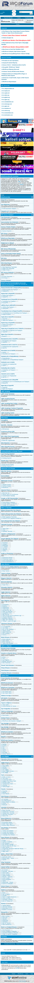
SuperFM (4, 387)
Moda (3, 892)
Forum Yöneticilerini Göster (23, 943)
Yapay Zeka (5, 528)
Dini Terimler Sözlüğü (7, 844)
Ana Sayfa (2, 13)
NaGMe (3, 744)
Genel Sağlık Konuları (7, 771)
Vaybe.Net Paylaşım (7, 320)
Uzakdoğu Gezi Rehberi (8, 835)
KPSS (3, 657)
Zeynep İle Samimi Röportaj (10, 62)
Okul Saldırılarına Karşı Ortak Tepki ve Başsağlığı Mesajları (14, 43)
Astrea (3, 749)
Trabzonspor (5, 608)
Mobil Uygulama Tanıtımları (9, 517)
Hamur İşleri (5, 872)
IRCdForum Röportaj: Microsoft (11, 69)
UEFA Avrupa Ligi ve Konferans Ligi (11, 615)
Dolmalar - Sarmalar (7, 871)
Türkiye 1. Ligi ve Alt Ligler (8, 621)
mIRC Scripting (5, 391)
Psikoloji (4, 768)
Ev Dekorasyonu (6, 800)
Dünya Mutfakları (6, 879)
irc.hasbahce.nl (7, 108)
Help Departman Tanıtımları (9, 267)
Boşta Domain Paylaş (7, 464)
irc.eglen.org (6, 99)
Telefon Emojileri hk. (8, 37)
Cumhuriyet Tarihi (6, 779)
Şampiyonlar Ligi (6, 610)
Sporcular (4, 917)
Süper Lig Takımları (7, 611)
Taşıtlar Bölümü (6, 905)
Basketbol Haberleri (7, 618)
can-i (3, 748)
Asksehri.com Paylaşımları (8, 375)
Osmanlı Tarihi (5, 782)
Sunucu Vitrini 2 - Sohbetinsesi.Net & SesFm (14, 65)
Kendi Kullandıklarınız (7, 561)
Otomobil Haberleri (6, 907)
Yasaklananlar (28, 17)
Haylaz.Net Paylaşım (7, 295)
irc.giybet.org (6, 97)
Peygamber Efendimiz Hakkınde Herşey (12, 848)
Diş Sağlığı (4, 772)
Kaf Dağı (4, 752)
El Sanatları (5, 799)
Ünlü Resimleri (5, 930)
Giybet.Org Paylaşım (7, 324)
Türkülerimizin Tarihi (7, 783)
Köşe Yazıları (5, 571)
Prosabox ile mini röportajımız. (11, 60)
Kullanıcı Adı (14, 20)
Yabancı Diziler (5, 630)
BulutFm (4, 336)
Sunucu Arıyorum (6, 231)
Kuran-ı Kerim (5, 850)
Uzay (3, 530)
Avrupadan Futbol (6, 612)
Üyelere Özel (4, 675)
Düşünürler (4, 920)
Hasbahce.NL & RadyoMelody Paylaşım (12, 359)
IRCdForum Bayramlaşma (9, 81)
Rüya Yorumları (6, 810)
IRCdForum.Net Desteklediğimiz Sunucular (13, 283)
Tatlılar (3, 881)
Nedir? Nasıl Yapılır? (7, 823)
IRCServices (5, 429)
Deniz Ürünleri (5, 874)
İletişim (12, 973)
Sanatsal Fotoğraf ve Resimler (9, 932)
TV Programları (5, 626)
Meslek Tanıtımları (6, 661)
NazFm (3, 371)
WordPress (4, 487)
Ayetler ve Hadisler (6, 841)
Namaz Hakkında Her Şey (8, 846)
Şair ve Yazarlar (6, 923)
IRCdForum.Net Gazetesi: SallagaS (11, 721)
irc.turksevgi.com (7, 104)
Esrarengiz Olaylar (6, 822)
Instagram (4, 544)
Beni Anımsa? (29, 20)
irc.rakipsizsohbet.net (8, 88)
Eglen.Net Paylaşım (7, 388)
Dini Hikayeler (5, 843)
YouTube (4, 548)
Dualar (3, 840)
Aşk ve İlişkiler (5, 894)
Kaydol (17, 24)
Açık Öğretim (5, 660)
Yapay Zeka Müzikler (7, 643)
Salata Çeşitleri (5, 875)
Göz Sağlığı (5, 769)
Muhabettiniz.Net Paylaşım (8, 340)
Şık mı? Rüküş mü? (7, 901)
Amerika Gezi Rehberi (7, 833)
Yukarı (31, 973)
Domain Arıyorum (6, 466)
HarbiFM (4, 342)
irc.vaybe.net (6, 93)
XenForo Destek (6, 486)
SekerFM (4, 318)
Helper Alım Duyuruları (7, 268)
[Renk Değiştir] (14, 14)
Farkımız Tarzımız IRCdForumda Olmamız (13, 71)
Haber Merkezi (5, 564)
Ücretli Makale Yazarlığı (8, 495)
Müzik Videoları (5, 642)
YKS (3, 658)
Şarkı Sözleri (5, 640)
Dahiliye (4, 767)
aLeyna (3, 745)
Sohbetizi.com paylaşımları (9, 364)
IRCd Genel (4, 417)
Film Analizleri (5, 633)
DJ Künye (4, 278)
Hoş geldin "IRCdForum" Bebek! (11, 67)
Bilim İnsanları (5, 916)
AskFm (3, 365)
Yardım (18, 17)
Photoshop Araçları (6, 559)
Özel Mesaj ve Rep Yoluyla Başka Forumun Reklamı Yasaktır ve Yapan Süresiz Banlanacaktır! (15, 32)
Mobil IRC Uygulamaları (8, 440)
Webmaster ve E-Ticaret (8, 468)
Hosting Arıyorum (6, 458)
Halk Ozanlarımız (6, 924)
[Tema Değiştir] (14, 11)
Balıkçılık (4, 804)
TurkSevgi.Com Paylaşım (8, 301)
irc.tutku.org (6, 95)
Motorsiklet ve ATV (6, 908)
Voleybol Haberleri (6, 617)
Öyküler (3, 859)
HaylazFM (4, 297)
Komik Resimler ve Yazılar (8, 706)
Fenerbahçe (5, 604)
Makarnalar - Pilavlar (7, 882)
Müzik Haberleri (6, 639)
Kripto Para (4, 584)
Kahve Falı (4, 815)
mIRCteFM (4, 308)
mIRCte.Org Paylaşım (7, 307)
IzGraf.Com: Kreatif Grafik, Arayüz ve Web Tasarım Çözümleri (15, 78)
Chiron (3, 751)
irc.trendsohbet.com (8, 112)
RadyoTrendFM (6, 314)
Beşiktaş (4, 606)
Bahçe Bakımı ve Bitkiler (8, 802)
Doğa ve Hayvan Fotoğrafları (9, 934)
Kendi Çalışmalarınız (7, 560)
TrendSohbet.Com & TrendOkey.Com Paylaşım (14, 313)
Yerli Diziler (4, 628)
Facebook (4, 542)
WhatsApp (4, 545)
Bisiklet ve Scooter (6, 909)
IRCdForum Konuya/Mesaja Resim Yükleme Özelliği (16, 53)
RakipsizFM (5, 291)
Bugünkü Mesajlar (8, 17)
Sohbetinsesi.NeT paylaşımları (9, 346)
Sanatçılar (4, 921)
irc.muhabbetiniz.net (8, 101)
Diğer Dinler (5, 851)
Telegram (4, 549)
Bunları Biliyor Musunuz (8, 825)
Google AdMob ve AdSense (9, 503)
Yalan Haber (5, 704)
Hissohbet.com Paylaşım (8, 353)
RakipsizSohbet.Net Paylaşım (9, 289)
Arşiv (26, 973)
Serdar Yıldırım (5, 754)
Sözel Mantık (5, 793)
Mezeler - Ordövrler (7, 876)
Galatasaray (5, 607)
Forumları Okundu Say (9, 943)
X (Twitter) (4, 546)
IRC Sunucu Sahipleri (7, 214)
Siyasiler (4, 919)
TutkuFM (4, 332)
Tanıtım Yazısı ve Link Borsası (9, 494)
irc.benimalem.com (8, 115)
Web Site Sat (5, 493)
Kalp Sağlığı (5, 765)
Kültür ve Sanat (6, 777)
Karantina (4, 936)
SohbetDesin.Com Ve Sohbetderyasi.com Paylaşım (15, 381)
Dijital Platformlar (6, 632)
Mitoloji (3, 792)
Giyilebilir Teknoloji (6, 531)
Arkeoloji (4, 785)
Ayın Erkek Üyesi (6, 691)
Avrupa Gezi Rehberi (7, 832)
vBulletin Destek (6, 484)
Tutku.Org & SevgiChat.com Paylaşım (11, 330)
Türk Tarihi (4, 778)
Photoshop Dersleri (6, 557)
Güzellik (4, 895)
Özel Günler (5, 715)
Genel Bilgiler (5, 756)
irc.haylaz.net (6, 90)
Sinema (3, 634)
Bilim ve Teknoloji (6, 507)
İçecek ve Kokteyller (7, 883)
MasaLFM (4, 383)
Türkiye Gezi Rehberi (7, 830)
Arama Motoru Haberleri (8, 502)
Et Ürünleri (4, 870)
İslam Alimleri (5, 847)
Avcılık (3, 803)
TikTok (3, 551)
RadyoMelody (5, 358)
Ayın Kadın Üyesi (6, 693)
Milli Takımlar (5, 614)
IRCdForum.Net (5, 197)
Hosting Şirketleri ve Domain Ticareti (11, 451)
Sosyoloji (4, 791)
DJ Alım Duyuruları (6, 276)
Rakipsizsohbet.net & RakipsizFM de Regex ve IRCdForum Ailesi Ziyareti (14, 74)
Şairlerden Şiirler (6, 857)
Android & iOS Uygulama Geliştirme (11, 518)
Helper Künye (5, 270)
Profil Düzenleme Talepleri (8, 208)
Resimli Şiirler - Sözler (7, 858)
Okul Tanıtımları (6, 662)
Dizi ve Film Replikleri (7, 629)
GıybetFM (4, 326)
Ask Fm (3, 377)
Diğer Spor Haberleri (7, 619)
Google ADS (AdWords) (8, 505)
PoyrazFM (4, 302)
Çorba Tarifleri (5, 878)
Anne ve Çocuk (5, 898)
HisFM (3, 352)
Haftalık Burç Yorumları (8, 813)
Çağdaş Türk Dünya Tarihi (8, 781)
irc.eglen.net (6, 106)
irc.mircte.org (6, 110)
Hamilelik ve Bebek (6, 899)
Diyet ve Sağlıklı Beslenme (8, 897)
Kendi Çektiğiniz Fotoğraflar (9, 931)
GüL (3, 747)
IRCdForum (19, 973)
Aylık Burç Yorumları (7, 814)
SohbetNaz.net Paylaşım (8, 370)
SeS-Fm (4, 348)
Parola (13, 22)
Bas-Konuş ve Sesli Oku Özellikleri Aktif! (13, 49)
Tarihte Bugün (5, 786)
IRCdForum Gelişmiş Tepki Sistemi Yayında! (14, 51)
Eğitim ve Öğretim (6, 646)
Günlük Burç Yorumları (7, 811)
